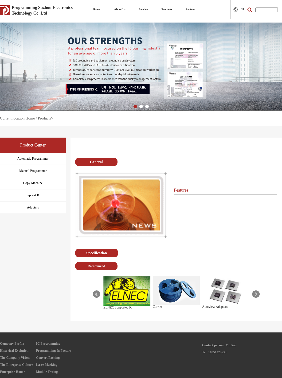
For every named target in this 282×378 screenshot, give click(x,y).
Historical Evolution (14, 350)
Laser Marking (46, 364)
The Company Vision (15, 357)
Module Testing (47, 372)
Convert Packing (48, 357)
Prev (96, 294)
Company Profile (12, 343)
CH (238, 9)
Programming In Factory (54, 350)
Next (256, 294)
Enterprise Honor (12, 372)
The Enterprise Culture (16, 364)
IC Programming (48, 343)
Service (143, 9)
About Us (119, 9)
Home (96, 9)
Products (166, 9)
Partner (190, 9)
